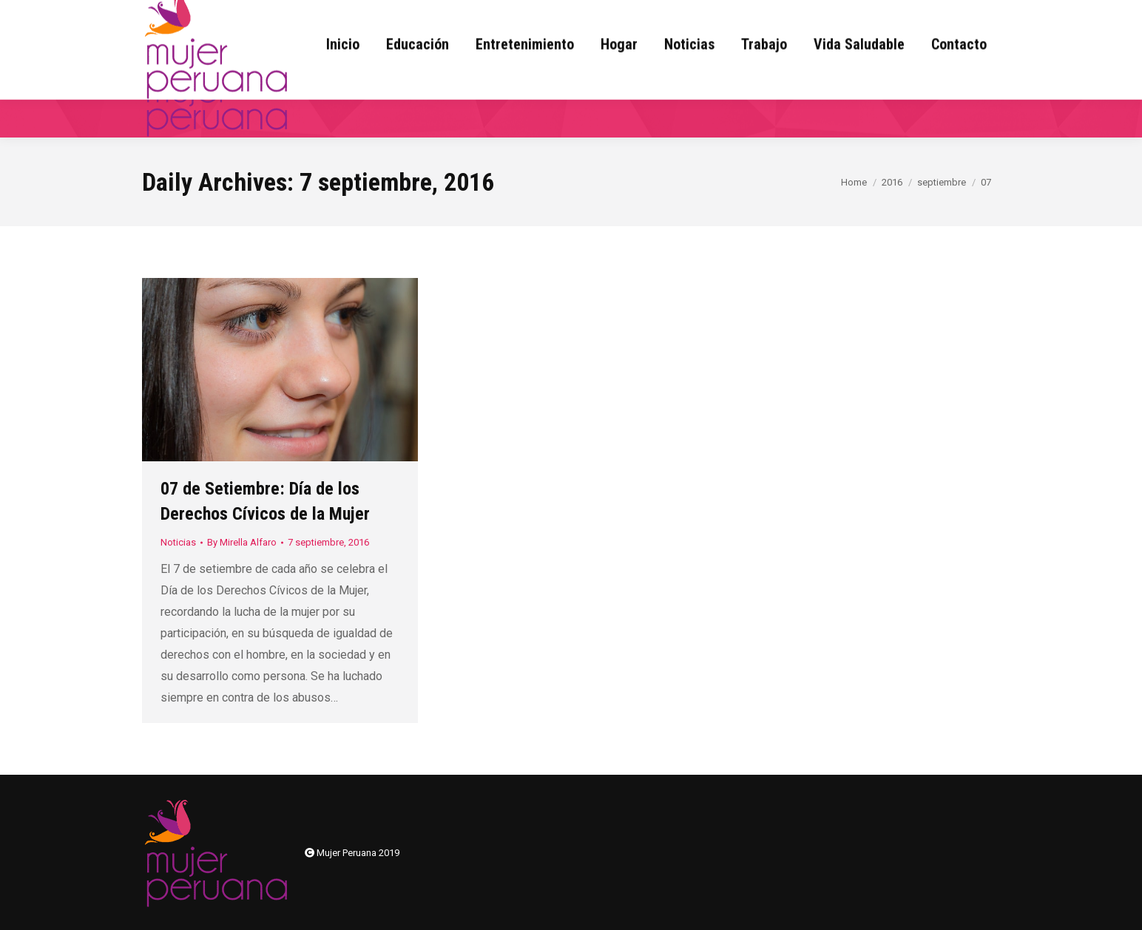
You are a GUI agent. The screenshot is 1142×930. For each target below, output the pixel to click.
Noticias (178, 542)
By (242, 542)
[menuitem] (343, 82)
